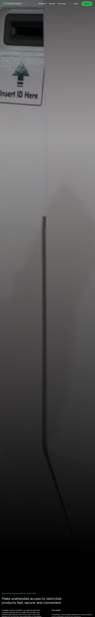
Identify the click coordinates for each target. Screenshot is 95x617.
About (69, 4)
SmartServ (43, 4)
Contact (87, 4)
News (76, 4)
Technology (61, 4)
